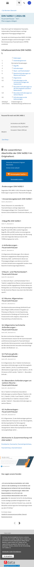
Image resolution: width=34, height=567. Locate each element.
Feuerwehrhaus (6, 448)
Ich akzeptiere (8, 556)
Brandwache (5, 444)
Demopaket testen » (17, 179)
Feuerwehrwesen (17, 448)
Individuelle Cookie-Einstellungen (11, 552)
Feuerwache (13, 444)
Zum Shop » (5, 139)
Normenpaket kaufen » (17, 174)
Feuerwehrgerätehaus (24, 444)
